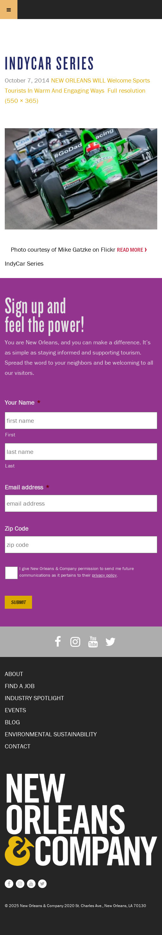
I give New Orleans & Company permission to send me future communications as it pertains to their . (76, 572)
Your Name (23, 402)
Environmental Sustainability (51, 734)
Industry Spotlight (34, 698)
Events (15, 710)
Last (10, 465)
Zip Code (16, 528)
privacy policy (104, 575)
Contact (17, 746)
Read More (130, 249)
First (10, 434)
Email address (27, 487)
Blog (12, 722)
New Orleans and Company (81, 25)
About (14, 674)
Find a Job (20, 686)
